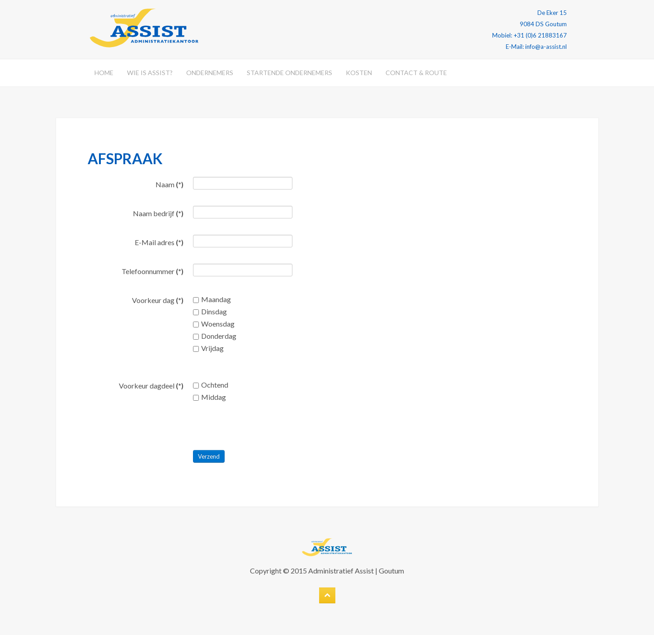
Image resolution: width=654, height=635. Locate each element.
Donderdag (214, 336)
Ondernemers (209, 72)
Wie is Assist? (150, 72)
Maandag (212, 299)
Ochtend (210, 384)
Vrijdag (208, 348)
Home (103, 72)
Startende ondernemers (289, 72)
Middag (209, 397)
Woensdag (214, 323)
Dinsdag (210, 311)
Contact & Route (416, 72)
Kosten (359, 72)
